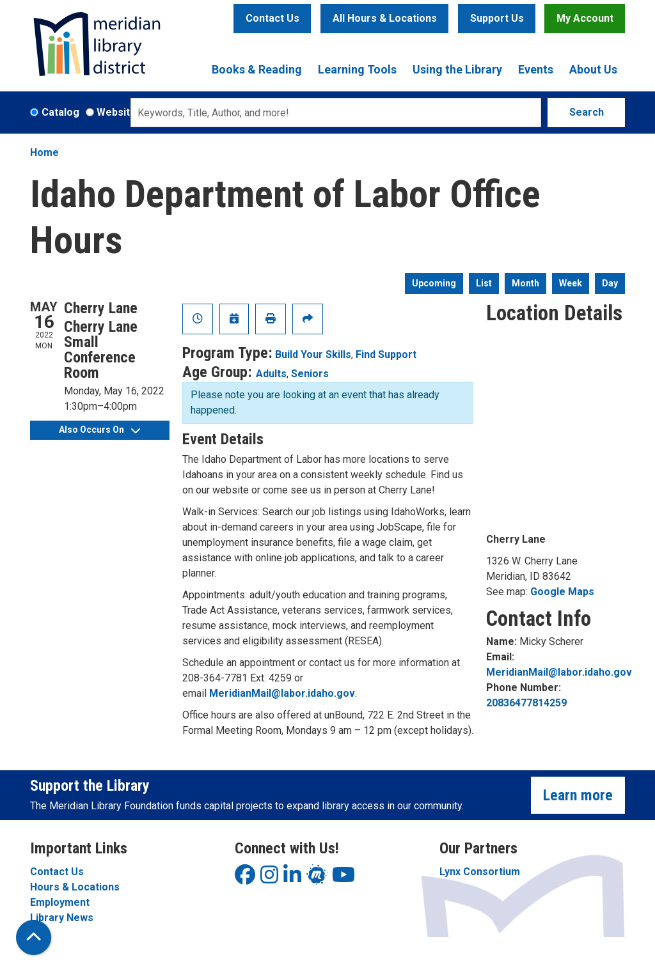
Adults (271, 374)
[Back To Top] (33, 937)
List (484, 283)
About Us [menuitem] (593, 69)
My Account (584, 18)
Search (586, 112)
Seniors (310, 374)
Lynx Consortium (479, 872)
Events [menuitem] (535, 69)
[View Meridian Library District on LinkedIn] (292, 879)
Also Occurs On (99, 429)
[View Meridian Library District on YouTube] (343, 879)
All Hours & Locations (385, 18)
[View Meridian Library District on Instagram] (269, 879)
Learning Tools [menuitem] (357, 69)
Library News (61, 918)
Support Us (497, 18)
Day (610, 283)
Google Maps (562, 592)
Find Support (386, 354)
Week (570, 283)
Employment (60, 902)
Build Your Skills (313, 354)
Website (116, 112)
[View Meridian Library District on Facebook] (245, 879)
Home (44, 152)
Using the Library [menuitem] (457, 69)
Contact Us (272, 18)
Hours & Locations (75, 887)
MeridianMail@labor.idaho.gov (282, 693)
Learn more (578, 795)
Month (525, 283)
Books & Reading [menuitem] (257, 69)
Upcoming (434, 283)
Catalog (60, 112)
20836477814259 (526, 703)
